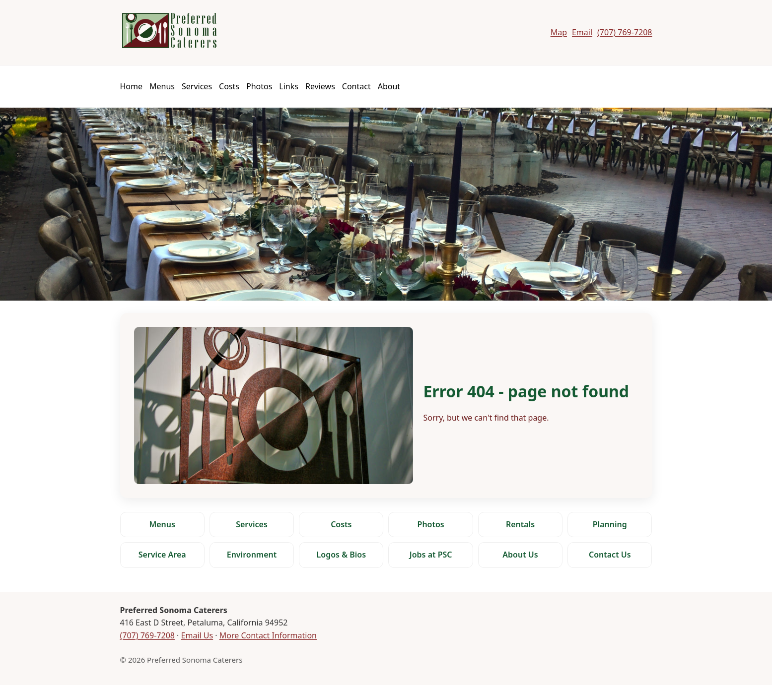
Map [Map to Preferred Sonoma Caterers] (559, 32)
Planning (610, 524)
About (389, 86)
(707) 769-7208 (147, 635)
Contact (356, 86)
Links (288, 86)
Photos (259, 86)
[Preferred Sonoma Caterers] (168, 30)
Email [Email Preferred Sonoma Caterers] (582, 32)
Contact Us (610, 554)
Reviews (320, 86)
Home (131, 86)
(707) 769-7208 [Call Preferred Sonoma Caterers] (624, 32)
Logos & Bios (341, 554)
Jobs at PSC (431, 554)
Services (197, 86)
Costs (229, 86)
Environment (252, 554)
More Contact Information (268, 635)
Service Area (162, 554)
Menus (162, 86)
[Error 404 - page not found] (386, 405)
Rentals (520, 524)
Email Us (197, 635)
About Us (520, 554)
